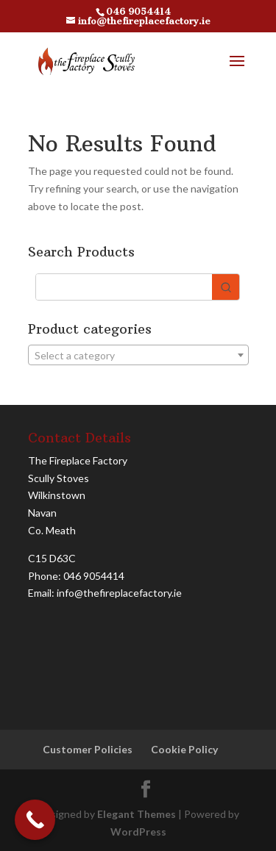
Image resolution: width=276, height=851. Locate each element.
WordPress (138, 831)
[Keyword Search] (124, 287)
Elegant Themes (136, 814)
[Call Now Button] (35, 820)
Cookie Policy (184, 749)
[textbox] (138, 355)
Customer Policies (87, 749)
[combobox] (138, 355)
